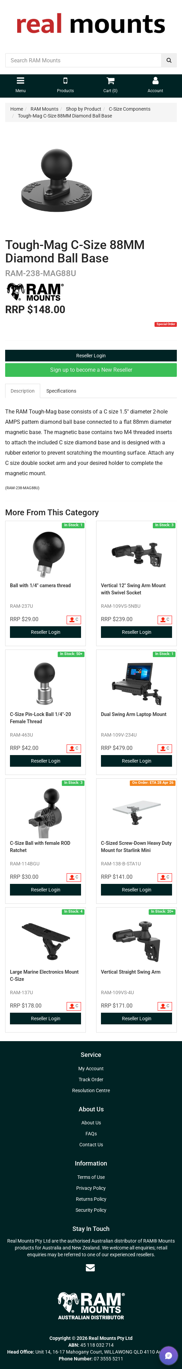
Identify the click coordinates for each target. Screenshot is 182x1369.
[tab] (23, 391)
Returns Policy (91, 1199)
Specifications (61, 391)
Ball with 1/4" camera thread (40, 585)
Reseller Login (91, 355)
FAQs (91, 1133)
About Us (91, 1122)
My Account (91, 1068)
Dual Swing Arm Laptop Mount (134, 714)
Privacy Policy (91, 1188)
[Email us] (90, 1267)
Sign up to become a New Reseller (91, 370)
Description (23, 391)
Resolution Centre (91, 1090)
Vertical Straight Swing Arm (130, 972)
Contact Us (91, 1144)
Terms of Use (91, 1177)
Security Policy (91, 1210)
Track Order (91, 1079)
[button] (169, 1356)
